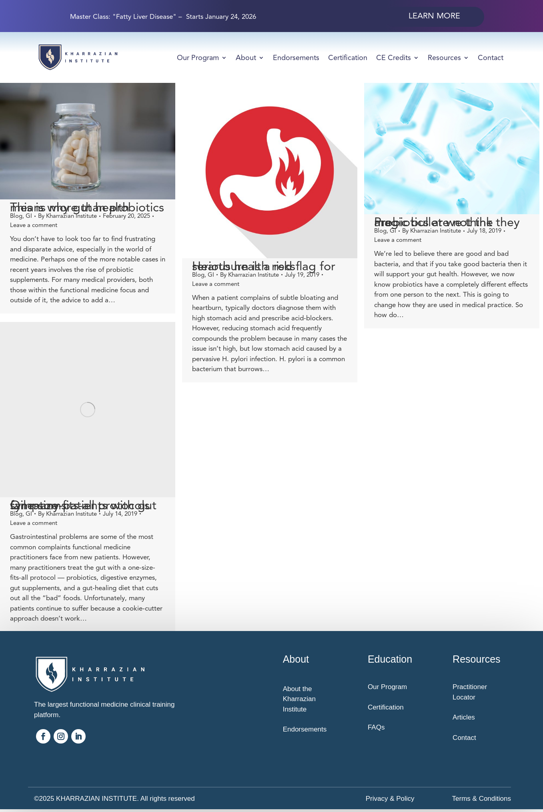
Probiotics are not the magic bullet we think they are (433, 222)
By (67, 215)
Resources (444, 58)
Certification (347, 58)
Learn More (434, 16)
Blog (16, 215)
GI (29, 215)
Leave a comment (33, 225)
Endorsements (296, 58)
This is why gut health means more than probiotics (87, 207)
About (246, 58)
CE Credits (393, 58)
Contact (490, 58)
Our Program (198, 58)
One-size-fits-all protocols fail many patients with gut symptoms (83, 507)
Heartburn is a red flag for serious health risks (257, 266)
